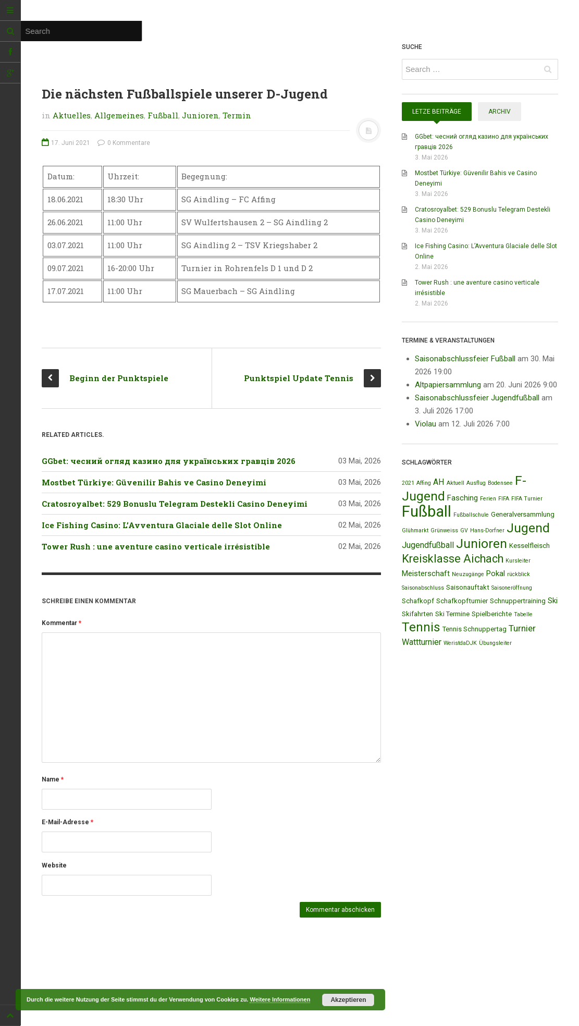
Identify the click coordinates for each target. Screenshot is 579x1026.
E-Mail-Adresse (67, 822)
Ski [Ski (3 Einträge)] (553, 600)
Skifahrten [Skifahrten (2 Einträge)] (417, 614)
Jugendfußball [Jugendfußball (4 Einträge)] (428, 545)
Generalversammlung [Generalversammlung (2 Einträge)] (523, 514)
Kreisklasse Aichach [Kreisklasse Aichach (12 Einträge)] (452, 558)
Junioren (200, 115)
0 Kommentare (123, 142)
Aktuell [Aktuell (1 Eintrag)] (455, 483)
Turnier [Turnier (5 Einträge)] (522, 628)
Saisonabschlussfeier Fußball (465, 358)
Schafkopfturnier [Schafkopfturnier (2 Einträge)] (462, 601)
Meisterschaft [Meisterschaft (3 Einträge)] (426, 573)
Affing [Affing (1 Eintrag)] (423, 483)
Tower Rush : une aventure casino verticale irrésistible (156, 546)
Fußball (162, 115)
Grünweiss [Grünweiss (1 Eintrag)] (444, 530)
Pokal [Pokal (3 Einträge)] (495, 573)
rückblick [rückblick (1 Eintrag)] (518, 574)
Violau (425, 424)
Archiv (499, 111)
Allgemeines (119, 115)
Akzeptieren (348, 1000)
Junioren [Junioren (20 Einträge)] (481, 543)
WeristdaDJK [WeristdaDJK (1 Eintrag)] (460, 643)
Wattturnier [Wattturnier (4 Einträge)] (421, 642)
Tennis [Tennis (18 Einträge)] (421, 627)
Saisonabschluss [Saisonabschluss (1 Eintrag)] (423, 587)
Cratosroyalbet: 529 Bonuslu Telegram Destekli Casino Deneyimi (174, 503)
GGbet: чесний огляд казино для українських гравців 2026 (168, 461)
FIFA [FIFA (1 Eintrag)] (503, 498)
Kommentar (61, 623)
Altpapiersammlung (448, 384)
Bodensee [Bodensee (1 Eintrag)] (500, 483)
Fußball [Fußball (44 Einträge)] (426, 511)
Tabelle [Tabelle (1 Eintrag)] (523, 614)
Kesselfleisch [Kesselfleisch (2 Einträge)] (529, 545)
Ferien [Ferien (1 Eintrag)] (488, 498)
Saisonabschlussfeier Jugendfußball (477, 397)
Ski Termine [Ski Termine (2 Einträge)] (452, 614)
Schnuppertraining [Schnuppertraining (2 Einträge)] (518, 601)
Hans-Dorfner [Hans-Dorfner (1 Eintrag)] (487, 530)
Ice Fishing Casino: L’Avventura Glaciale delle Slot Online (162, 525)
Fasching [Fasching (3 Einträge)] (462, 498)
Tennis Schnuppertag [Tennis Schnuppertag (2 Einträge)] (474, 629)
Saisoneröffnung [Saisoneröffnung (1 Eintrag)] (511, 587)
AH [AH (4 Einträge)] (439, 482)
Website (54, 865)
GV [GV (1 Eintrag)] (464, 530)
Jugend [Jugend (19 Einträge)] (528, 527)
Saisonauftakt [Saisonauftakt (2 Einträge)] (467, 587)
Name (53, 779)
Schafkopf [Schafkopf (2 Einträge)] (418, 601)
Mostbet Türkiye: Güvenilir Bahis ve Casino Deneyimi (154, 482)
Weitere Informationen (280, 999)
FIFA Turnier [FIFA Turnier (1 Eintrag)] (527, 498)
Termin (237, 115)
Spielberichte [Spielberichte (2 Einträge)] (492, 614)
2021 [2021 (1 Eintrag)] (408, 483)
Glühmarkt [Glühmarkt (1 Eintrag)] (415, 530)
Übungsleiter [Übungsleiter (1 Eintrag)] (495, 643)
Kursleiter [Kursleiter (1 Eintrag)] (518, 560)
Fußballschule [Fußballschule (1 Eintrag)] (471, 514)
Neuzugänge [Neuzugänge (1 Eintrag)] (468, 574)
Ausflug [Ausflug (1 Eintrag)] (476, 483)
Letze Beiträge (436, 111)
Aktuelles (72, 115)
